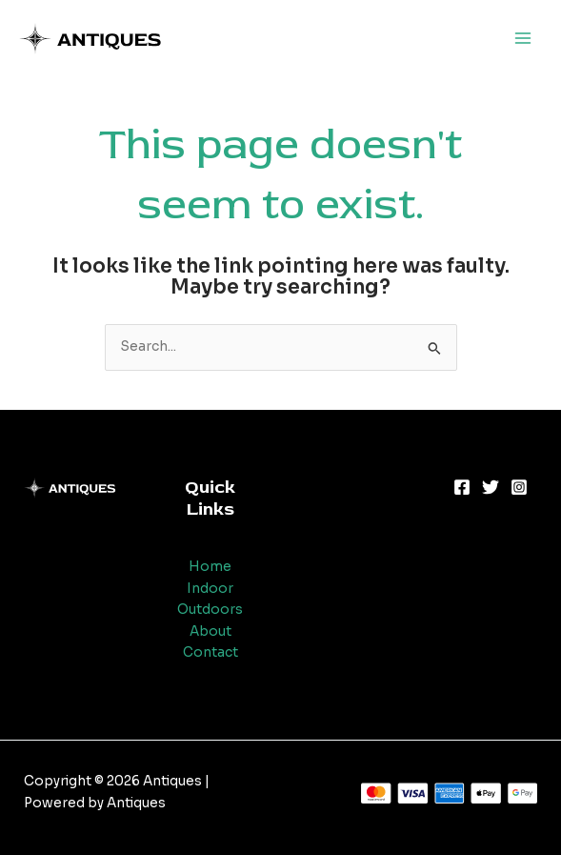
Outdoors (210, 609)
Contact (210, 652)
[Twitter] (490, 487)
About (210, 631)
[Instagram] (519, 487)
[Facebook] (462, 487)
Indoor (210, 588)
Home (210, 567)
